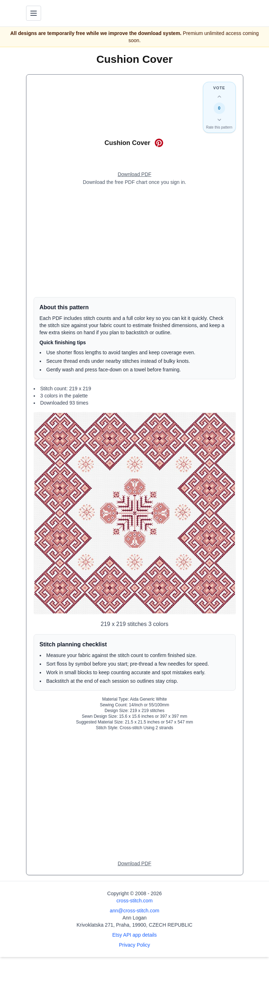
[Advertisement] (135, 241)
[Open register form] (134, 174)
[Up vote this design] (219, 96)
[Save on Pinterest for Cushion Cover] (159, 143)
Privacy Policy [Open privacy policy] (134, 945)
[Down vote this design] (219, 119)
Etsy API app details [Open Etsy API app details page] (134, 935)
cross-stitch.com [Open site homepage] (134, 900)
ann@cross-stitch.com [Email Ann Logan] (134, 910)
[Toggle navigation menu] (33, 13)
